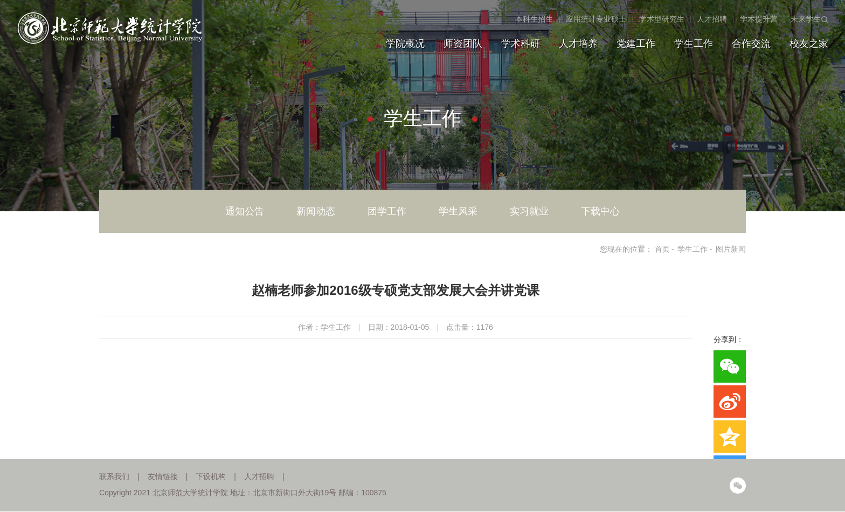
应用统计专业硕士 (596, 19)
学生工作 (693, 43)
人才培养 (578, 43)
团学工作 (387, 211)
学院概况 (405, 43)
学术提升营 (759, 19)
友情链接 (163, 476)
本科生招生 (534, 19)
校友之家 (808, 43)
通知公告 (244, 211)
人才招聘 (712, 19)
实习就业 (529, 211)
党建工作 (636, 43)
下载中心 (600, 211)
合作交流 (751, 43)
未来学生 (806, 19)
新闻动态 (315, 211)
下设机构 (211, 476)
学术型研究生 (661, 19)
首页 (662, 249)
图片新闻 (731, 249)
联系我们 (114, 476)
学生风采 (458, 211)
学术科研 (520, 43)
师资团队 (463, 43)
